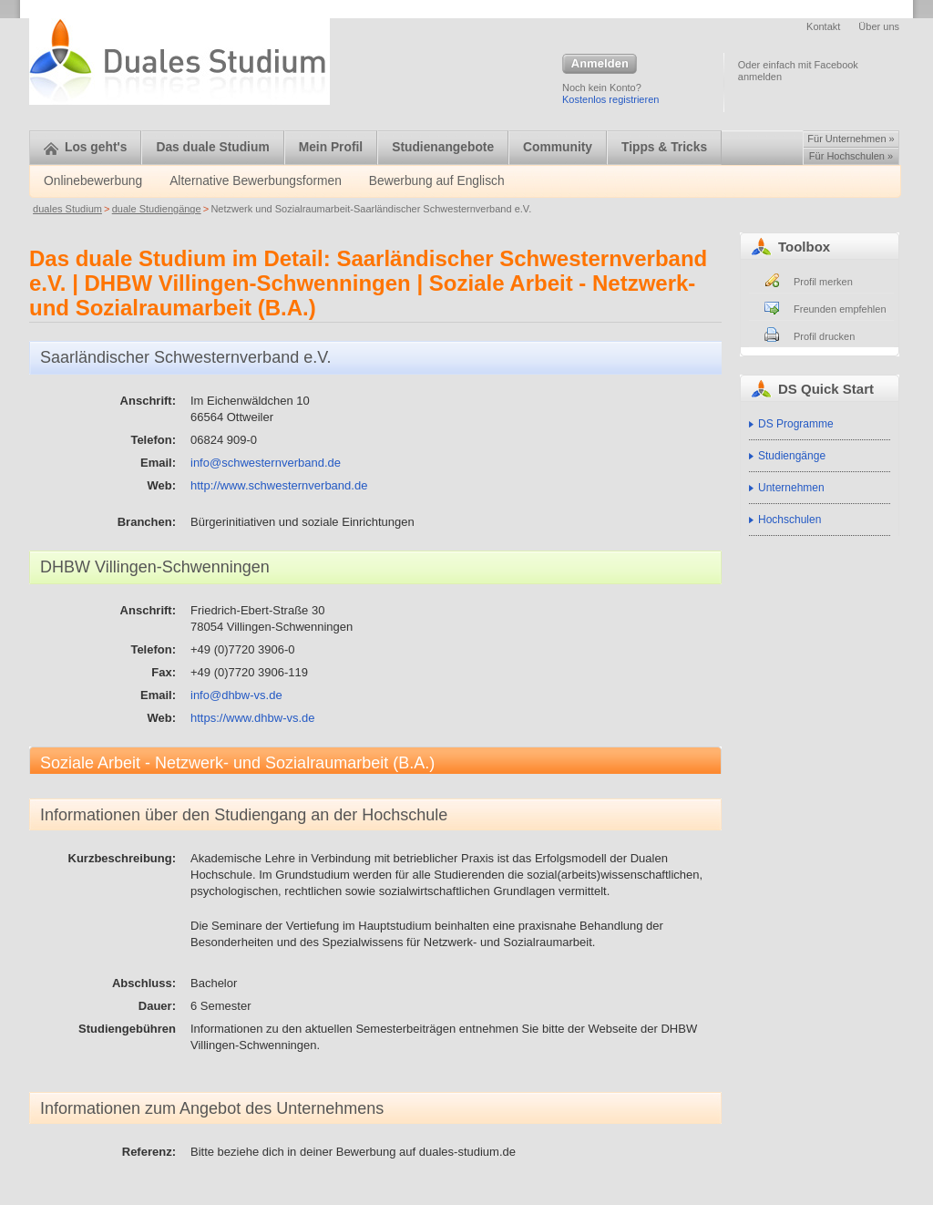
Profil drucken (824, 336)
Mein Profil (331, 147)
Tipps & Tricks (664, 147)
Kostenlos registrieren (610, 99)
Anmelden (599, 65)
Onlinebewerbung (93, 181)
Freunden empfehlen (840, 309)
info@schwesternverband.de (265, 462)
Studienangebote (443, 147)
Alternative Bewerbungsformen (255, 181)
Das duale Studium (212, 147)
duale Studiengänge (156, 208)
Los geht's (85, 147)
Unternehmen (791, 487)
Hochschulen (789, 519)
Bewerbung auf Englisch (437, 181)
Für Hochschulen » (851, 155)
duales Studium (67, 208)
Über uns (878, 26)
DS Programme (796, 423)
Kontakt (823, 26)
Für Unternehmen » (850, 138)
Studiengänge (791, 455)
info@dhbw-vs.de (236, 695)
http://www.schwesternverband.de (278, 485)
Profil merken (823, 281)
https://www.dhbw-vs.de (252, 718)
